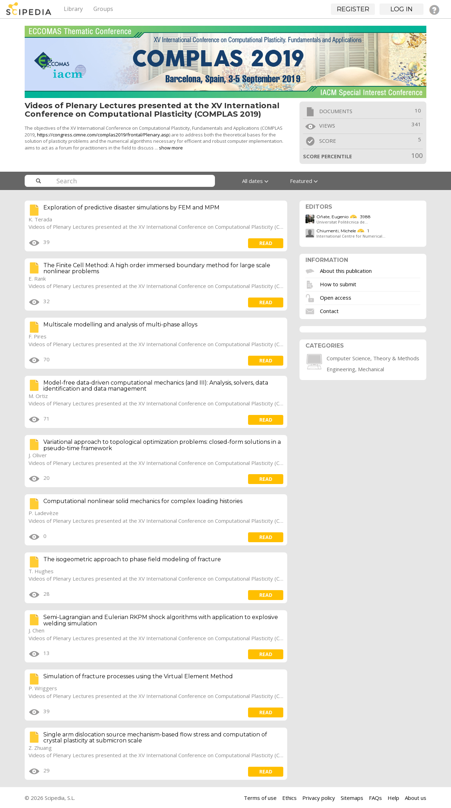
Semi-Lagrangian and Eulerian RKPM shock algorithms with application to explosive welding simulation (160, 620)
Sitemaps (352, 797)
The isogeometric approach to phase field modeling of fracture (132, 559)
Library (73, 9)
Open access (335, 297)
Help (393, 797)
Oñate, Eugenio (332, 216)
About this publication (346, 270)
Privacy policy (318, 797)
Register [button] (353, 9)
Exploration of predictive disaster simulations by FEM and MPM (131, 207)
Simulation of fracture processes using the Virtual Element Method (138, 676)
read (265, 243)
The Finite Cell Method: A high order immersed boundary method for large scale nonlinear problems (156, 268)
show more (171, 148)
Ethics (289, 797)
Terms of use (260, 797)
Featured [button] (304, 180)
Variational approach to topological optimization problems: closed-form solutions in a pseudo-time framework (162, 445)
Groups (103, 9)
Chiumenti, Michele (336, 230)
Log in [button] (401, 9)
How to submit (338, 284)
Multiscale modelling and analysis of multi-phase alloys (120, 324)
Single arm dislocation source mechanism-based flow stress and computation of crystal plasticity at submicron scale (155, 737)
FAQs (375, 797)
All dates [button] (255, 180)
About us (415, 797)
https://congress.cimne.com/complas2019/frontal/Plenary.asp (103, 134)
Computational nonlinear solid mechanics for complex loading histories (142, 501)
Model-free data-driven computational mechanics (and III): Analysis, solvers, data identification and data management (155, 385)
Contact (329, 310)
